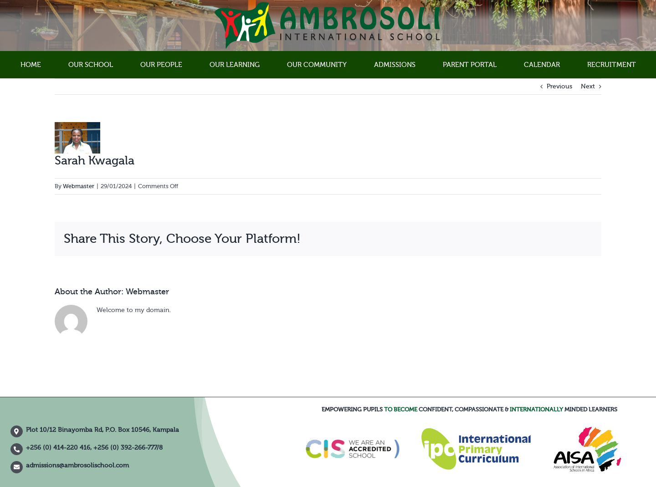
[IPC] (476, 431)
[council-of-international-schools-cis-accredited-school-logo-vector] (353, 425)
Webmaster (78, 186)
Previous (559, 86)
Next (588, 86)
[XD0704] (587, 429)
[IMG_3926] (77, 138)
